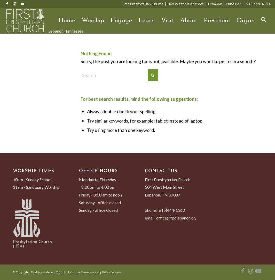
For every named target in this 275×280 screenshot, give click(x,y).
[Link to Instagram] (15, 4)
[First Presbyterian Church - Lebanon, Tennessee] (25, 21)
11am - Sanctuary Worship (36, 187)
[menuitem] (264, 21)
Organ (246, 21)
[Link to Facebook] (7, 4)
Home (67, 21)
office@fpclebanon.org (177, 217)
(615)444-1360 (171, 210)
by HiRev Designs (110, 272)
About (188, 21)
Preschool (217, 21)
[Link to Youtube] (22, 4)
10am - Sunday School (32, 179)
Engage (121, 21)
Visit (167, 21)
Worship (93, 21)
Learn (147, 21)
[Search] (264, 21)
